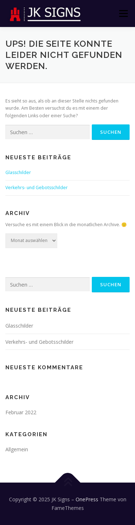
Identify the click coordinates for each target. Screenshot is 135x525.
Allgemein (16, 449)
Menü (123, 13)
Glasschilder (18, 172)
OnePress (87, 499)
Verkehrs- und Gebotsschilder (36, 187)
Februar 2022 (20, 412)
